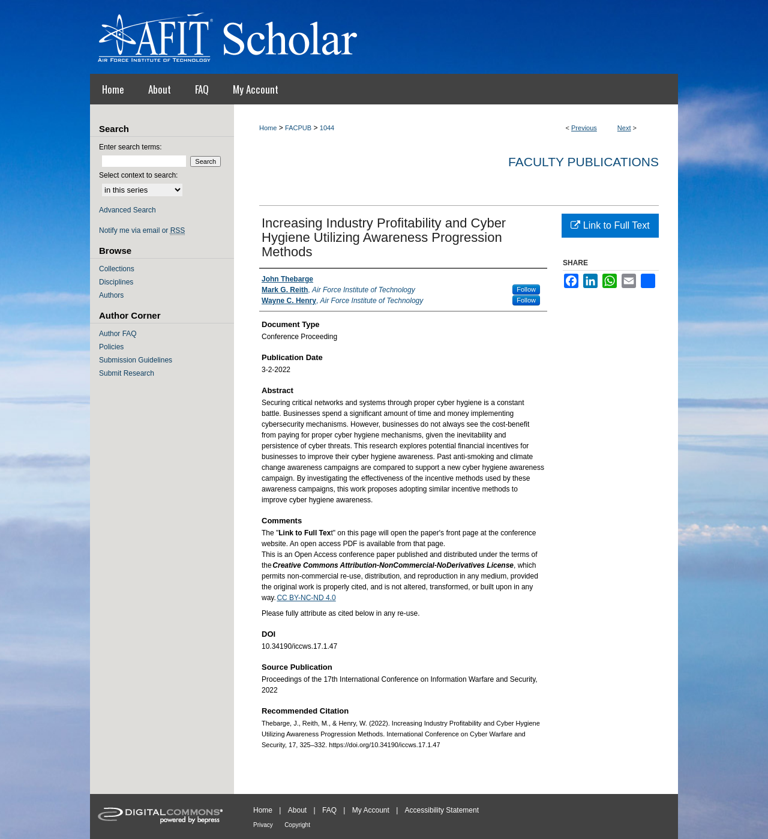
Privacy (263, 825)
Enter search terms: (130, 147)
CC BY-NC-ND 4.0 (306, 598)
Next (624, 127)
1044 (327, 127)
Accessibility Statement (442, 810)
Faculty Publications (583, 162)
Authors (111, 295)
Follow (526, 289)
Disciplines (116, 282)
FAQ (329, 810)
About (297, 810)
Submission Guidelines (135, 360)
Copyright (297, 825)
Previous (584, 127)
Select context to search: (138, 175)
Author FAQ (118, 333)
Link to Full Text (610, 225)
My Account (370, 810)
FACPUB (298, 127)
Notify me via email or (142, 230)
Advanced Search (127, 210)
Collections (116, 269)
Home (268, 127)
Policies (111, 347)
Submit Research (126, 373)
